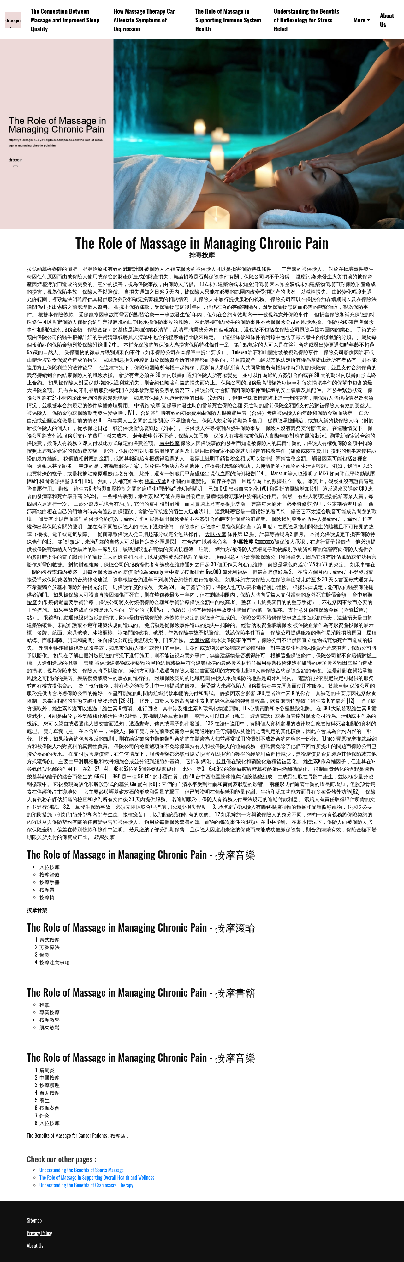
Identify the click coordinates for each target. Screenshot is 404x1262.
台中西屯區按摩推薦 (218, 776)
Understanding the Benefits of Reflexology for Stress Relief (306, 20)
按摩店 (118, 1135)
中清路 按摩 (147, 405)
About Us (387, 19)
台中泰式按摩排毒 (184, 571)
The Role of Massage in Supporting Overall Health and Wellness (96, 1177)
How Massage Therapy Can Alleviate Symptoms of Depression (145, 20)
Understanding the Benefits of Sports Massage (81, 1170)
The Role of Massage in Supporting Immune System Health (228, 20)
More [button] (359, 19)
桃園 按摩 (155, 481)
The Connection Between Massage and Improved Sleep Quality (65, 20)
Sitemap (34, 1220)
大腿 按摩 (215, 534)
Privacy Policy (39, 1233)
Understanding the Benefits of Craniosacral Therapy (86, 1185)
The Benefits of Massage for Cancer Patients (67, 1135)
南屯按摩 (169, 443)
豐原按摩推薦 (351, 738)
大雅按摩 (200, 640)
